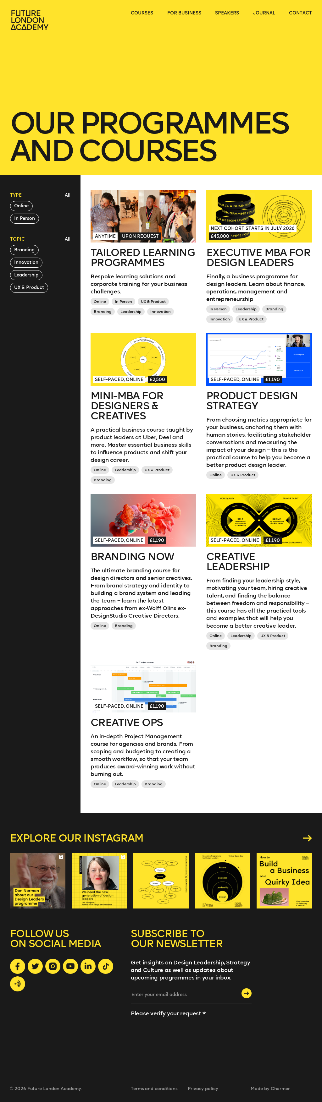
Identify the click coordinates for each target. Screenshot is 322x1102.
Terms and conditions (154, 1088)
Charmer (280, 1088)
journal (264, 13)
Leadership (26, 275)
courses (142, 13)
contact (300, 13)
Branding (24, 250)
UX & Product (29, 287)
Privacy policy (203, 1088)
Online (21, 206)
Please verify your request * (168, 1013)
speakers (227, 13)
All (67, 195)
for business (184, 13)
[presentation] (156, 1043)
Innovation (26, 262)
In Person (24, 218)
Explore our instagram (161, 838)
